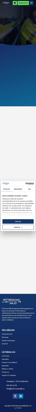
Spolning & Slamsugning (8, 340)
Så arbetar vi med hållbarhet (9, 362)
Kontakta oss (5, 372)
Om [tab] (29, 189)
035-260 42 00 (11, 385)
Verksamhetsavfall (7, 334)
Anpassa (18, 227)
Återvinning (5, 337)
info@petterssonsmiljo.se (15, 389)
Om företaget (5, 356)
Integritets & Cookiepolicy (9, 375)
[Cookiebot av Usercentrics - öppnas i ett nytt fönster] (25, 183)
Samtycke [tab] (6, 189)
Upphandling (5, 359)
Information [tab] (18, 189)
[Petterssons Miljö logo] (5, 3)
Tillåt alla (18, 221)
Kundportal (23, 3)
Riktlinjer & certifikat (7, 369)
